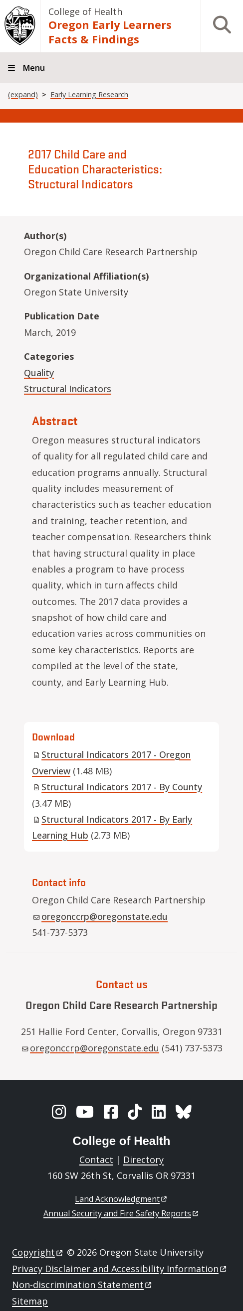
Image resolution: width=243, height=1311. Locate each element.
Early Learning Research (89, 94)
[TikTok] (135, 1112)
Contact (96, 1159)
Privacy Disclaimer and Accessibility (120, 1269)
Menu (34, 67)
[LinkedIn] (159, 1112)
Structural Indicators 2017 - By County (117, 787)
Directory (143, 1159)
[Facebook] (111, 1112)
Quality (39, 373)
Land (121, 1198)
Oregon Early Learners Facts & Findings (110, 31)
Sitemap (30, 1301)
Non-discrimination (82, 1285)
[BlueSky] (184, 1112)
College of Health (85, 11)
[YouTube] (85, 1112)
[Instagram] (59, 1112)
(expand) (23, 94)
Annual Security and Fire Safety (121, 1213)
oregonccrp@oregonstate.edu (100, 916)
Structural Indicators (67, 389)
